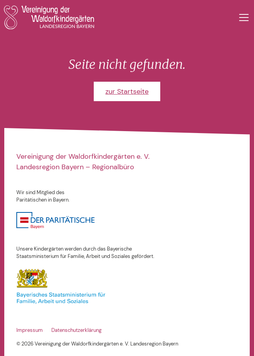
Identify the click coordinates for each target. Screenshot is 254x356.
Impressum (29, 330)
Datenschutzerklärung (76, 330)
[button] (242, 17)
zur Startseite (127, 91)
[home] (49, 17)
